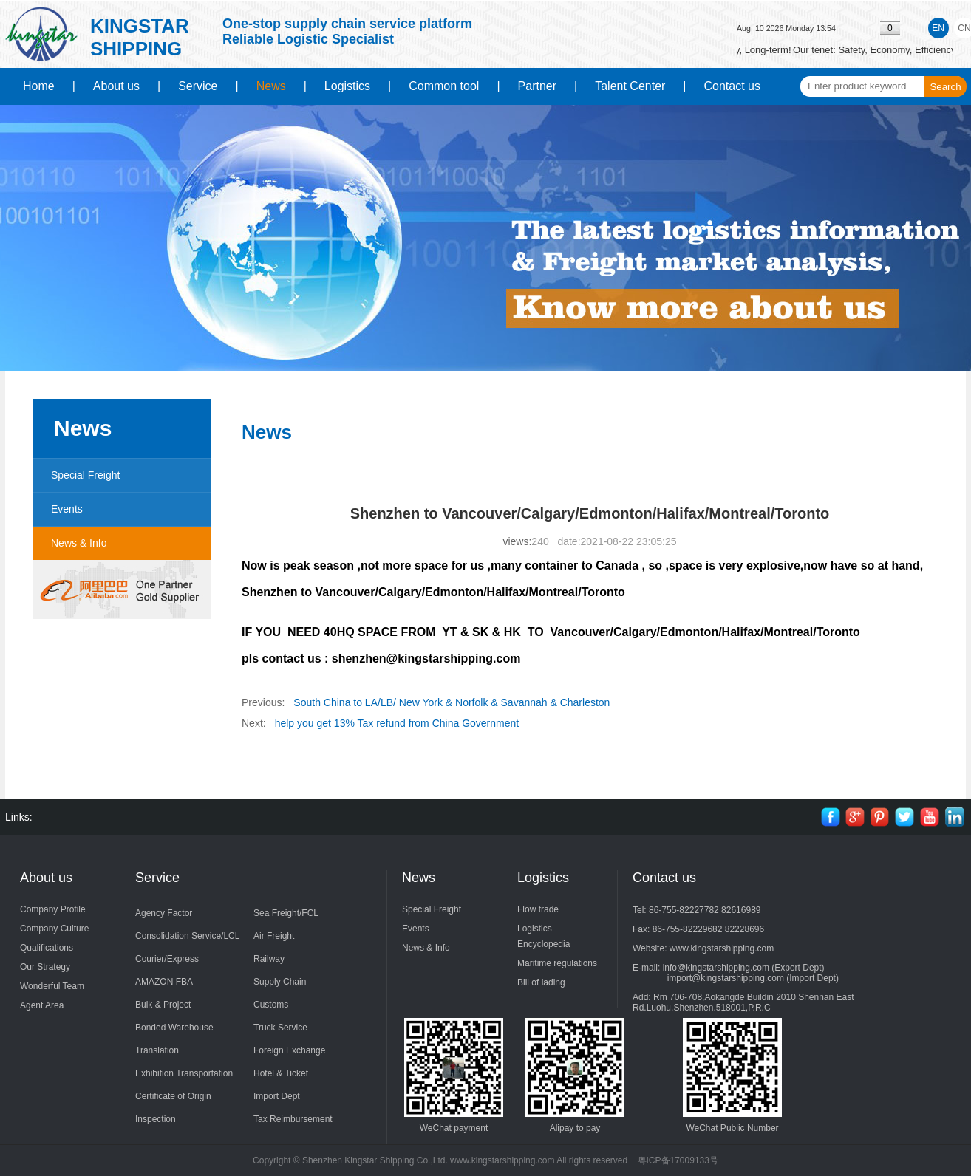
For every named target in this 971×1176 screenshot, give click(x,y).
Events (67, 509)
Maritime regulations (557, 963)
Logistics (347, 86)
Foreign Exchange (289, 1050)
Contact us (732, 86)
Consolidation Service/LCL (187, 936)
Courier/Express (167, 959)
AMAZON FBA (164, 982)
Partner (537, 86)
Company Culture (54, 928)
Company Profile (53, 909)
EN (938, 28)
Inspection (155, 1119)
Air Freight (273, 936)
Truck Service (280, 1027)
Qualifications (46, 948)
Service (197, 86)
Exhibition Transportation (184, 1073)
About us (116, 86)
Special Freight (85, 475)
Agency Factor (163, 913)
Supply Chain (279, 982)
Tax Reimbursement (293, 1119)
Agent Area (42, 1005)
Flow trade (538, 909)
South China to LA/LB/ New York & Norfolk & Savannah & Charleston (451, 702)
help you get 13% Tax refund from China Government (397, 723)
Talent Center (630, 86)
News (271, 86)
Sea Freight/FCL (285, 913)
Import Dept (276, 1096)
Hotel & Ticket (280, 1073)
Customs (270, 1004)
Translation (157, 1050)
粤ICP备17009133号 (678, 1160)
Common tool (444, 86)
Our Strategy (45, 967)
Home (39, 86)
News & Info (78, 543)
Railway (269, 959)
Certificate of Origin (173, 1096)
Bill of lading (541, 982)
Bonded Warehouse (174, 1027)
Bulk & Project (163, 1004)
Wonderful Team (52, 986)
